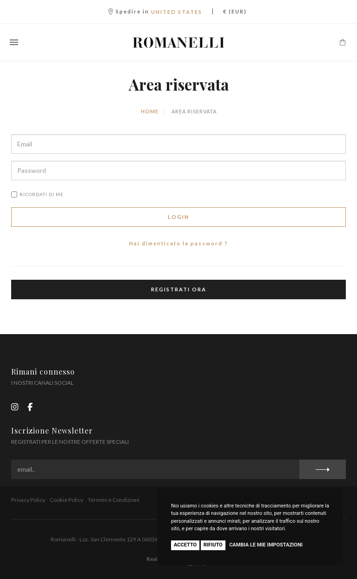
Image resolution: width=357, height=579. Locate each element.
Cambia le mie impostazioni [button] (266, 545)
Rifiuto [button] (213, 545)
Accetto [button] (185, 545)
